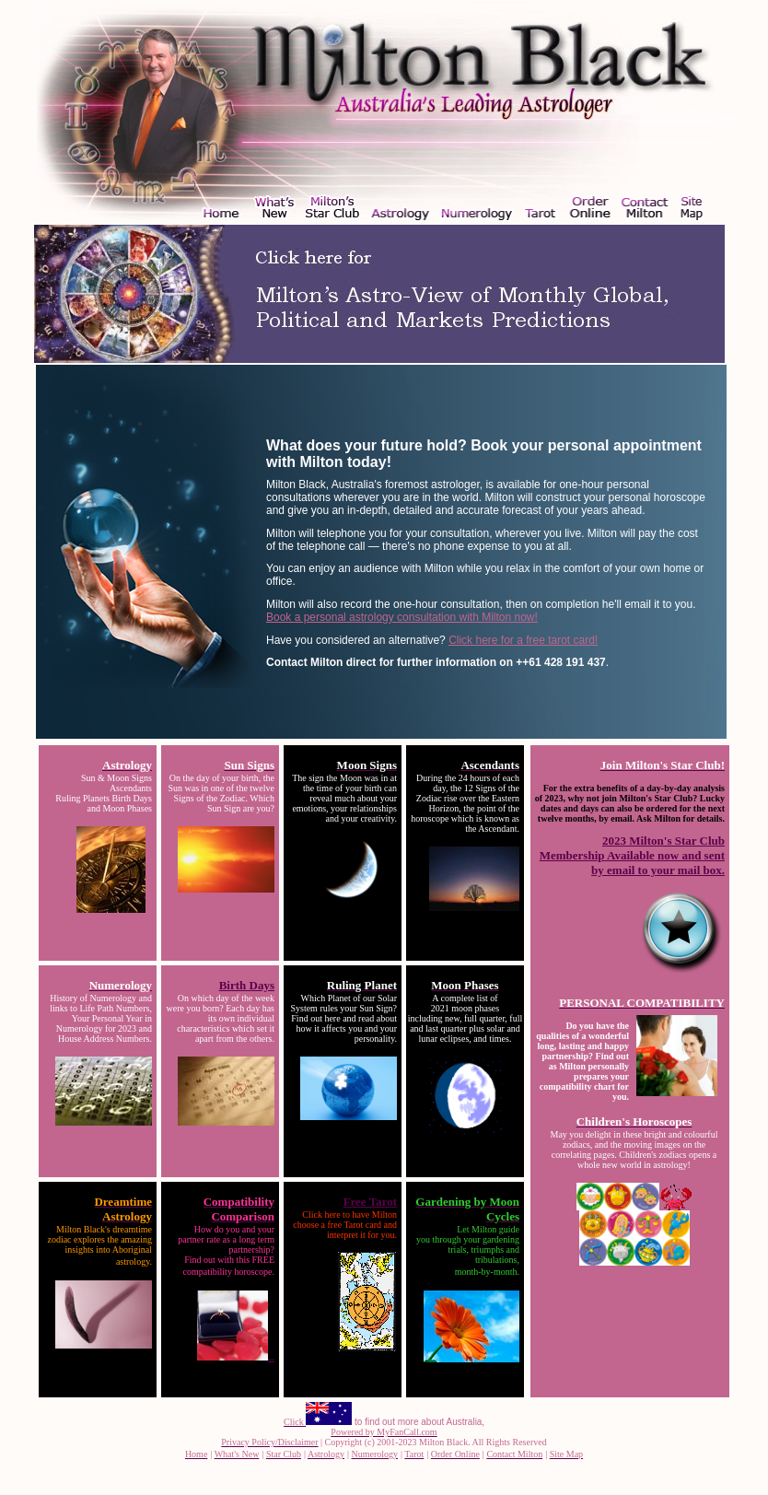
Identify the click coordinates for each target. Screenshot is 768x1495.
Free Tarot (370, 1202)
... (236, 1357)
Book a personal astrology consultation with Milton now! (402, 617)
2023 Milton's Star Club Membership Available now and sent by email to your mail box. (632, 855)
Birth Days (246, 985)
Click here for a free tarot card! (523, 640)
